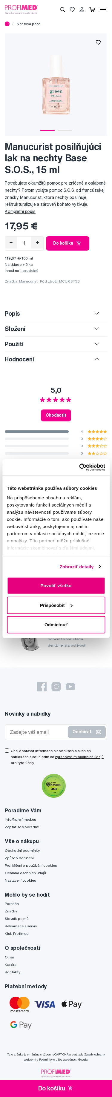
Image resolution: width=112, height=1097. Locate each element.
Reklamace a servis (20, 926)
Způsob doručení (19, 858)
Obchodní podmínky (22, 850)
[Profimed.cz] (21, 9)
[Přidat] (37, 242)
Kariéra (10, 964)
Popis (12, 313)
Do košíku (67, 243)
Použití (14, 344)
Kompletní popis (20, 211)
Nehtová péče (28, 24)
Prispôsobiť (56, 604)
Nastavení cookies (20, 880)
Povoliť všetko (56, 585)
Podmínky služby (50, 1059)
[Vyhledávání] (62, 9)
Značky (11, 911)
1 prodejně (29, 270)
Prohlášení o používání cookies (31, 865)
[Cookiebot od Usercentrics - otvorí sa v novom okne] (79, 467)
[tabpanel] (56, 85)
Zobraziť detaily (77, 566)
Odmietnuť (56, 624)
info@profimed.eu (20, 819)
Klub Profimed (17, 933)
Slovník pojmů (17, 918)
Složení (15, 329)
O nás (9, 957)
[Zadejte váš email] (37, 732)
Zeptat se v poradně (22, 827)
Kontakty (12, 972)
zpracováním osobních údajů (79, 757)
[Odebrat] (11, 242)
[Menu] (103, 9)
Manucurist (28, 281)
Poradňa (12, 904)
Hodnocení (19, 359)
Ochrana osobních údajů (25, 873)
